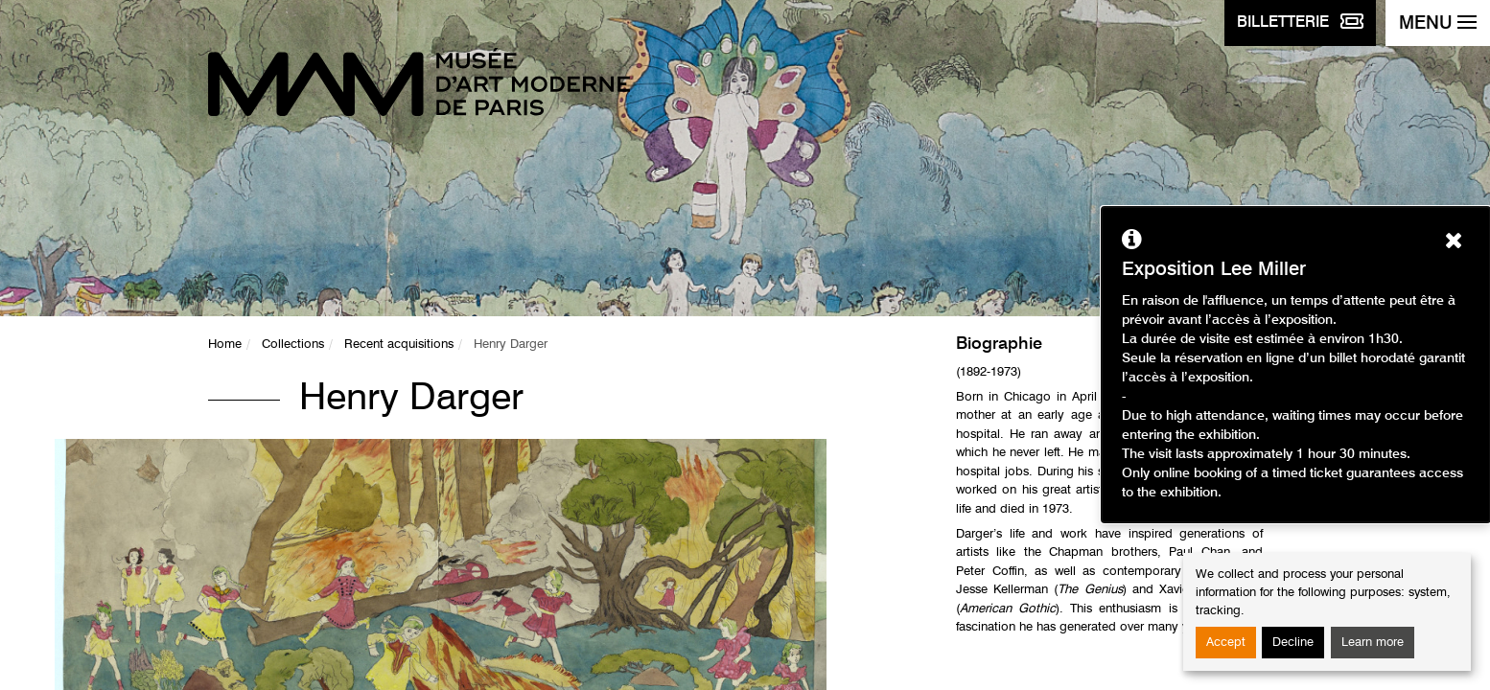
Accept (1226, 642)
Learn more (1372, 642)
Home (225, 344)
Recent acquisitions (399, 344)
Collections (293, 344)
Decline (1293, 642)
